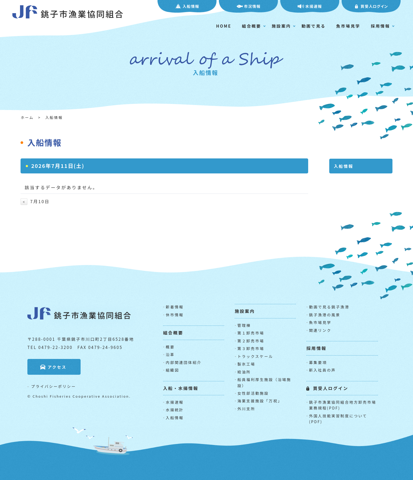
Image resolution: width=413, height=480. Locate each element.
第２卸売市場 (250, 340)
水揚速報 (175, 402)
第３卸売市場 (250, 348)
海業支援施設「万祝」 (259, 400)
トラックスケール (255, 356)
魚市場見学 (348, 26)
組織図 (172, 370)
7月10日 (35, 201)
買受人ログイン (330, 388)
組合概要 (251, 26)
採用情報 (380, 26)
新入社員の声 (322, 370)
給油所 (244, 371)
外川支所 (246, 408)
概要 (170, 346)
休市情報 (175, 314)
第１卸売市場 (250, 333)
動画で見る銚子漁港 (329, 306)
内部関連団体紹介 (183, 362)
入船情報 (175, 417)
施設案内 (281, 26)
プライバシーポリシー (53, 386)
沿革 (170, 354)
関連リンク (320, 330)
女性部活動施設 (253, 393)
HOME (224, 26)
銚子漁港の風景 (324, 314)
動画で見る (314, 26)
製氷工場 (246, 364)
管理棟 (244, 325)
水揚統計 (175, 409)
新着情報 (175, 306)
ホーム (27, 117)
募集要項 (318, 362)
